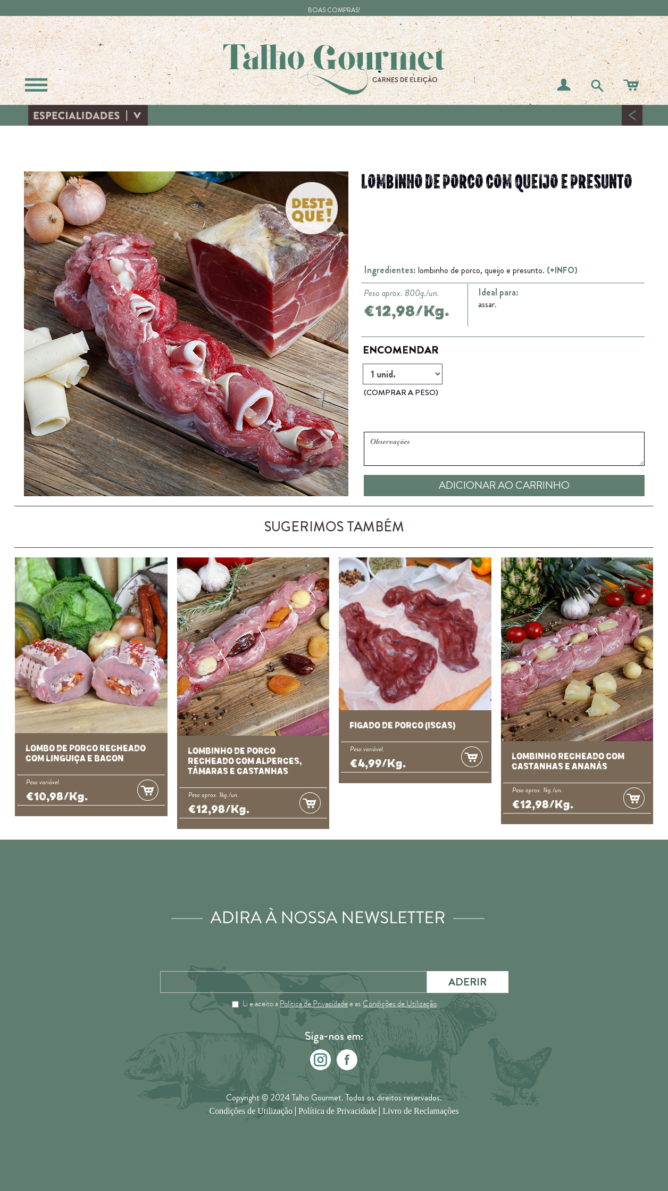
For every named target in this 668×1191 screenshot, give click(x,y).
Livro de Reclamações (420, 1111)
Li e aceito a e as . (340, 1003)
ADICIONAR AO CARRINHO (504, 485)
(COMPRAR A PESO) (401, 392)
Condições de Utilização (400, 1003)
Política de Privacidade (314, 1003)
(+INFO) (562, 270)
